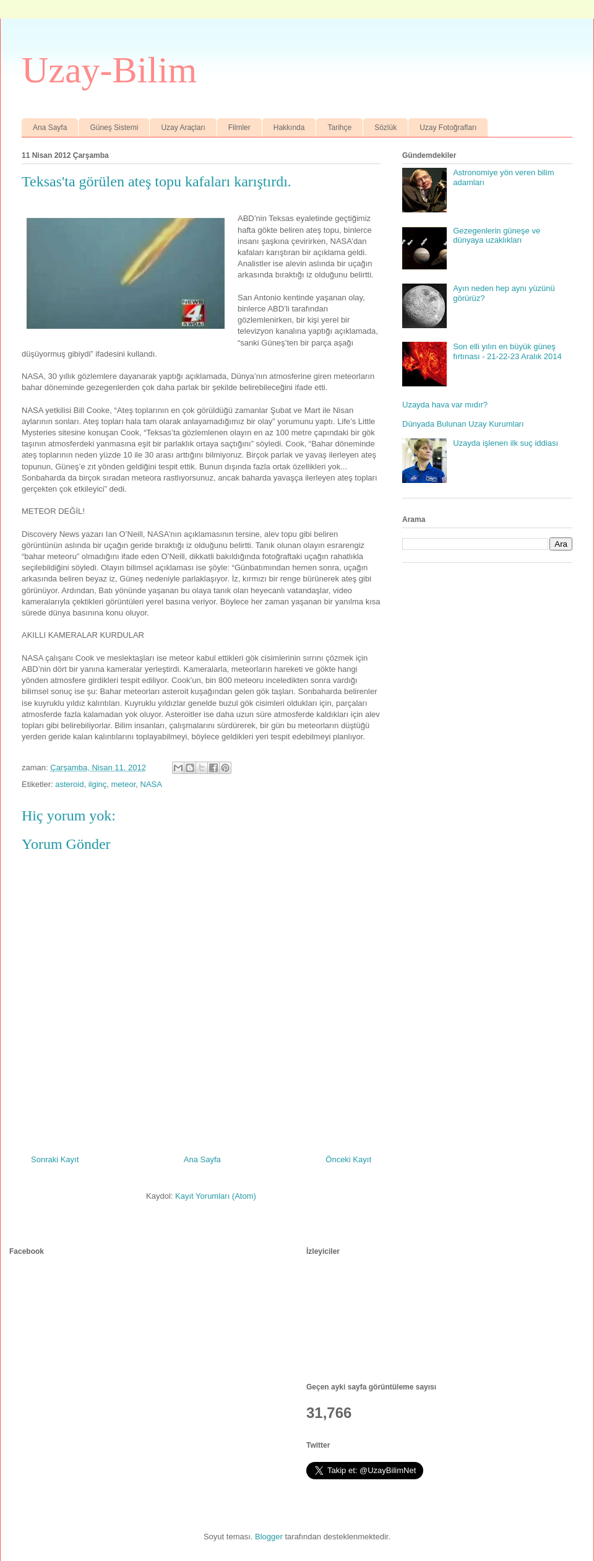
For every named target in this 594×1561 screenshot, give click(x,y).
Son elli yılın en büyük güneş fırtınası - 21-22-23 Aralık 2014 (507, 351)
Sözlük (385, 127)
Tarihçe (339, 127)
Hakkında (289, 127)
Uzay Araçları (183, 127)
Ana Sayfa (50, 127)
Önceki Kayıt (348, 1159)
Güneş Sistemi (114, 127)
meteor (123, 784)
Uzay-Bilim (109, 70)
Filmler (239, 127)
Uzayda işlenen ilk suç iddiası (505, 443)
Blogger (269, 1536)
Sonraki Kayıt (55, 1159)
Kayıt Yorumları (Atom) (215, 1196)
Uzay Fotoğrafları (448, 127)
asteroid (69, 784)
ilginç (97, 784)
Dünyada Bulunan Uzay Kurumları (463, 423)
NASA (151, 784)
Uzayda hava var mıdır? (445, 404)
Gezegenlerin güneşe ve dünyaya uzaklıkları (496, 235)
